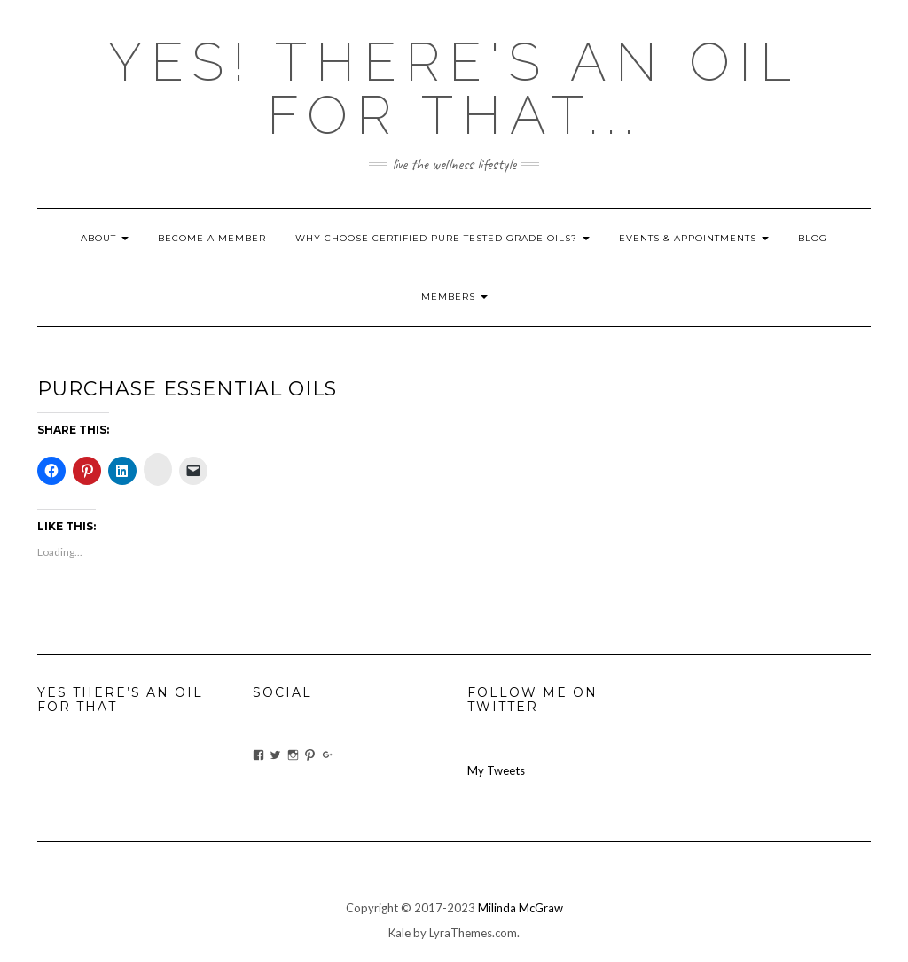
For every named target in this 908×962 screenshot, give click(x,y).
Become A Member (212, 238)
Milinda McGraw (520, 908)
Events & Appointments (694, 238)
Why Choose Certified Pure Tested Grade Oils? (442, 238)
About (105, 238)
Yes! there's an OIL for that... (454, 88)
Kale (399, 933)
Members (454, 296)
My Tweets (496, 770)
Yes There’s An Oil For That (120, 699)
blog (812, 238)
